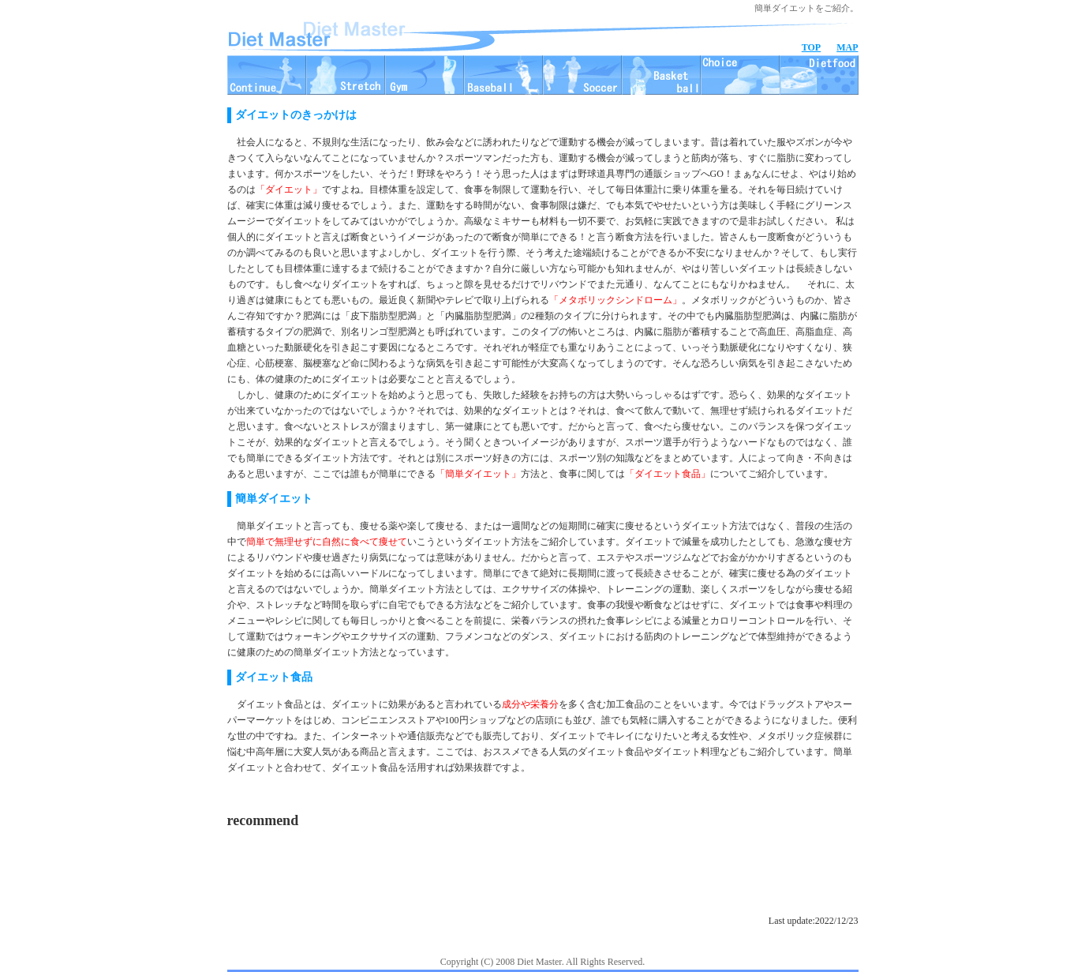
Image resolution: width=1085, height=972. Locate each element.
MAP (847, 47)
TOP (811, 47)
